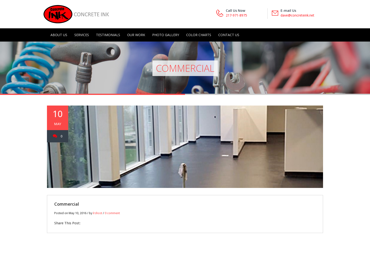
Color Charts (198, 35)
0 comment (112, 213)
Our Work (136, 35)
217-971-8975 (236, 15)
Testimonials (108, 35)
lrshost (97, 213)
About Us (58, 35)
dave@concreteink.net (297, 15)
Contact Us (228, 35)
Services (81, 35)
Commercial (66, 204)
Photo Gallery (165, 35)
